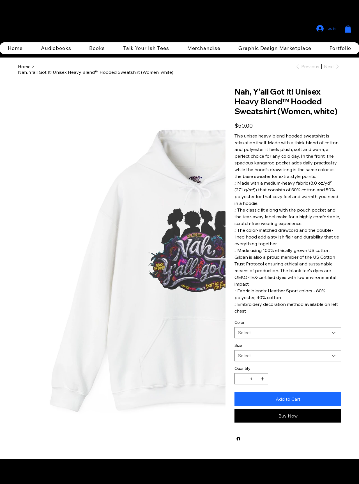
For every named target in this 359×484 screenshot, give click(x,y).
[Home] (24, 66)
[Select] (287, 332)
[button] (348, 29)
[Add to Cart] (287, 399)
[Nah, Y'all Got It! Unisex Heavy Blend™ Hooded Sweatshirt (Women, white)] (95, 72)
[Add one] (262, 378)
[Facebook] (238, 439)
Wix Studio (212, 471)
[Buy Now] (287, 416)
